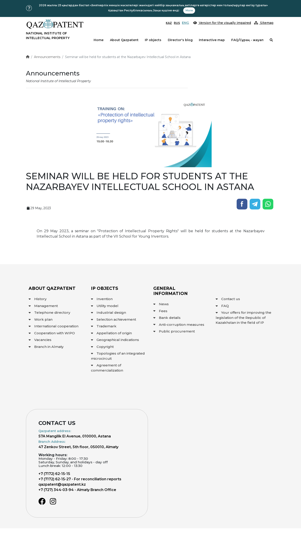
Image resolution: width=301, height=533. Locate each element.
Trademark (103, 326)
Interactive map (212, 40)
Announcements (47, 57)
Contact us (228, 299)
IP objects (153, 40)
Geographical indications (115, 340)
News (161, 304)
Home (98, 40)
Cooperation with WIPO (52, 333)
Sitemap (264, 23)
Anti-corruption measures (178, 324)
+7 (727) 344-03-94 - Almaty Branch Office (77, 490)
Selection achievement (113, 319)
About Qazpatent (124, 40)
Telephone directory (49, 312)
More (189, 10)
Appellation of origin (111, 333)
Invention (102, 299)
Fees (160, 311)
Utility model (104, 306)
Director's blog (180, 40)
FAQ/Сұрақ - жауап (247, 40)
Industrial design (108, 312)
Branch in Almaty (46, 347)
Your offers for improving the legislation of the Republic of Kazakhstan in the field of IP (243, 317)
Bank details (167, 318)
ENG (185, 23)
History (37, 299)
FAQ (222, 306)
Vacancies (40, 340)
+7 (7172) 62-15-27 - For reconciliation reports (79, 479)
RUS (177, 23)
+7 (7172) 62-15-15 (54, 474)
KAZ (169, 23)
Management (43, 306)
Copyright (102, 347)
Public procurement (174, 331)
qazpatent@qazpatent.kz (62, 484)
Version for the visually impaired (222, 23)
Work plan (41, 319)
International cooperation (53, 326)
